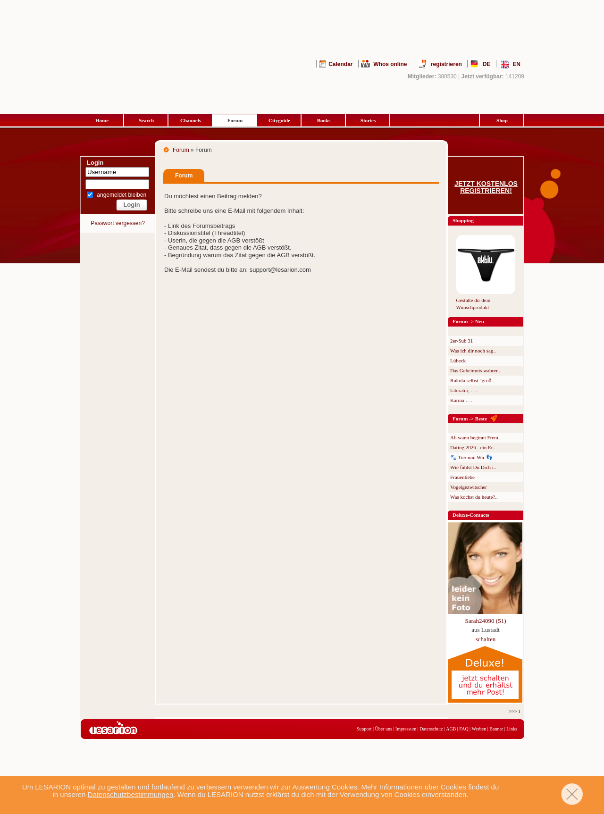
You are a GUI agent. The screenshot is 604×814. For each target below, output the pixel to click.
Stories (368, 120)
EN (516, 64)
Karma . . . (461, 400)
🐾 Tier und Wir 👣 (471, 457)
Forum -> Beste (470, 418)
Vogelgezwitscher (468, 487)
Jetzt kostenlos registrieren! (486, 187)
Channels (190, 120)
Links (511, 728)
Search (146, 120)
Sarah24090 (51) (485, 620)
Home (102, 120)
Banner (496, 728)
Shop (502, 120)
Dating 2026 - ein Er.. (472, 447)
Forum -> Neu (468, 321)
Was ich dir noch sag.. (473, 350)
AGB (451, 728)
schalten (486, 639)
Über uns (383, 728)
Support (364, 728)
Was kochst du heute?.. (474, 497)
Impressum (405, 728)
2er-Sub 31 (461, 341)
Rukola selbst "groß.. (472, 380)
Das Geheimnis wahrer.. (475, 370)
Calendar (340, 64)
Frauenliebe (462, 477)
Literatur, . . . (463, 390)
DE (487, 64)
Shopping (463, 220)
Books (324, 120)
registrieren (446, 64)
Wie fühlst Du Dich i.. (473, 467)
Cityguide (279, 120)
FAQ (463, 728)
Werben (478, 728)
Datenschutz (431, 728)
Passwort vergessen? (118, 223)
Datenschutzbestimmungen (131, 794)
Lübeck (458, 360)
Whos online (390, 64)
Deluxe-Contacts (471, 515)
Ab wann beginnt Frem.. (475, 437)
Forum (235, 120)
